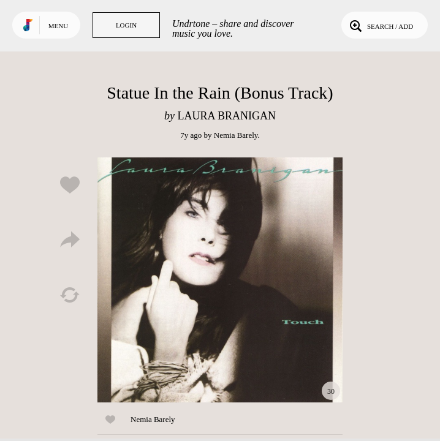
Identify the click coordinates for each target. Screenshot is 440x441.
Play (220, 279)
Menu (58, 25)
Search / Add (380, 25)
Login (126, 25)
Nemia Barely (236, 135)
